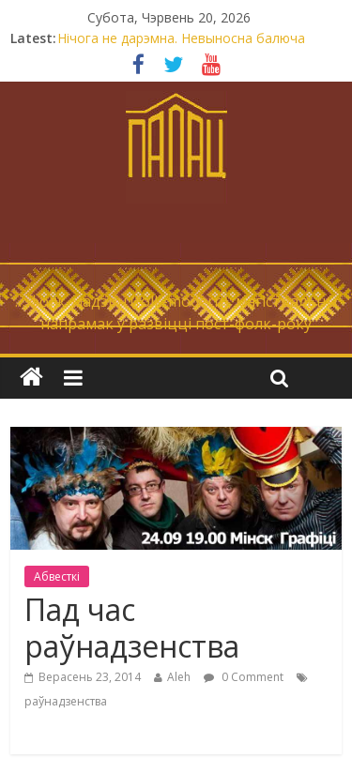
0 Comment (243, 677)
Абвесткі (57, 576)
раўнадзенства (65, 701)
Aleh (179, 677)
